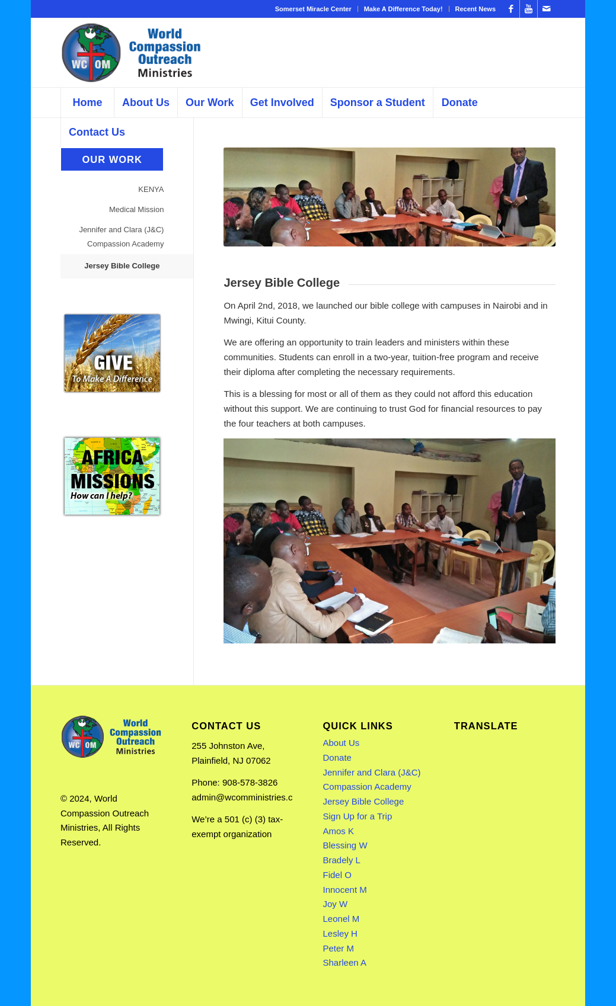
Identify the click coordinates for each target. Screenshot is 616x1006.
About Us (341, 743)
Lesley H (340, 933)
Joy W (335, 904)
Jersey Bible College (121, 265)
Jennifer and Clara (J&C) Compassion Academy (121, 237)
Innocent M (345, 890)
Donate (337, 757)
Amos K (339, 831)
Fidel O (337, 875)
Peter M (339, 948)
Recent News (475, 8)
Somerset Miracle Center (313, 8)
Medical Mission (136, 209)
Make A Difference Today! (403, 8)
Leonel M (341, 919)
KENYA (151, 189)
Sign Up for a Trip (357, 816)
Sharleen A (344, 962)
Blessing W (345, 845)
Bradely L (341, 860)
